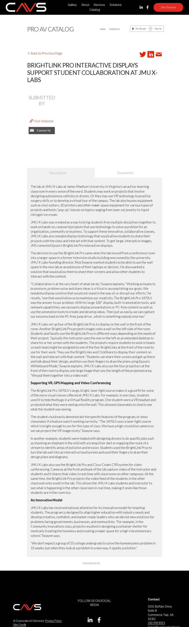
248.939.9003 (156, 623)
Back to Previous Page (44, 53)
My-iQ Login (140, 28)
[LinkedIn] (141, 7)
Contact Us (114, 29)
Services (99, 4)
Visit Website (42, 121)
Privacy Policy (53, 620)
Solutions (116, 4)
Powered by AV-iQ (91, 563)
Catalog (95, 9)
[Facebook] (147, 7)
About (85, 4)
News (102, 29)
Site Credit (19, 624)
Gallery (72, 4)
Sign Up (158, 28)
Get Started (168, 7)
